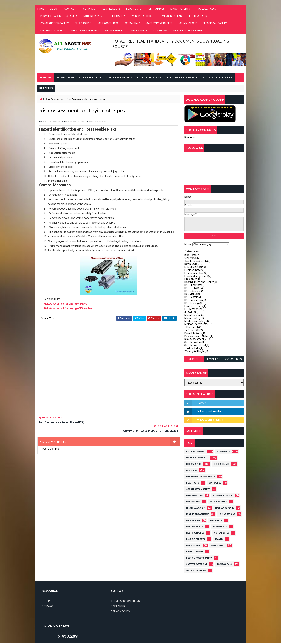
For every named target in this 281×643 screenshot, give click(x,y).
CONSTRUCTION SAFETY (54, 23)
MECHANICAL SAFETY (53, 30)
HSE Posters (193, 297)
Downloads (65, 77)
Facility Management (197, 276)
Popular (214, 359)
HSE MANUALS (132, 23)
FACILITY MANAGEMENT (85, 30)
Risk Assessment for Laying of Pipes (65, 303)
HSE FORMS (88, 9)
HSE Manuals (193, 294)
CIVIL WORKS (160, 30)
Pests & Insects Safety (198, 336)
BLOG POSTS (133, 9)
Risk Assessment (55, 99)
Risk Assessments (119, 77)
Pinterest (189, 137)
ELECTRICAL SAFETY (215, 23)
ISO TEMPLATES (198, 16)
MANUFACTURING (180, 9)
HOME (40, 9)
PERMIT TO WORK (50, 16)
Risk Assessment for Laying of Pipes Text (68, 308)
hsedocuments (67, 631)
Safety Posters (149, 77)
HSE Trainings (195, 303)
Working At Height (196, 351)
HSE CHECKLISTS (110, 9)
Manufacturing (194, 315)
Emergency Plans (195, 273)
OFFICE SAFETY (138, 30)
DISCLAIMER (117, 606)
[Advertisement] (107, 369)
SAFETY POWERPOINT (159, 23)
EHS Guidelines (90, 77)
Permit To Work (194, 333)
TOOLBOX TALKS (206, 9)
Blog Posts (192, 255)
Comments (233, 359)
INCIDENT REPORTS (94, 16)
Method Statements (181, 77)
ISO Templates (194, 309)
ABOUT (54, 9)
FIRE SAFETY (118, 16)
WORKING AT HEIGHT (143, 16)
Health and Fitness (217, 77)
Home (47, 77)
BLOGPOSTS (49, 601)
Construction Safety (197, 261)
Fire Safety (192, 279)
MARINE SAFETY (114, 30)
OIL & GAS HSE (83, 23)
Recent (194, 359)
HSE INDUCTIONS (187, 23)
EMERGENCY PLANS (172, 16)
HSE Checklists (194, 285)
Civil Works (192, 258)
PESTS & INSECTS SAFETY (188, 30)
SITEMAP (47, 606)
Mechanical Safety (196, 321)
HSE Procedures (195, 300)
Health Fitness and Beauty (201, 282)
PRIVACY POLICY (119, 611)
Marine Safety (194, 318)
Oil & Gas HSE (193, 330)
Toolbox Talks (193, 348)
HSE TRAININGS (156, 9)
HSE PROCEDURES (107, 23)
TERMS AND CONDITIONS (124, 601)
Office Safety (193, 327)
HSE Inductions (194, 291)
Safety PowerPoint (196, 345)
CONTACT (70, 9)
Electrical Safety (195, 270)
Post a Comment (51, 440)
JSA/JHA (71, 16)
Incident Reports (195, 306)
